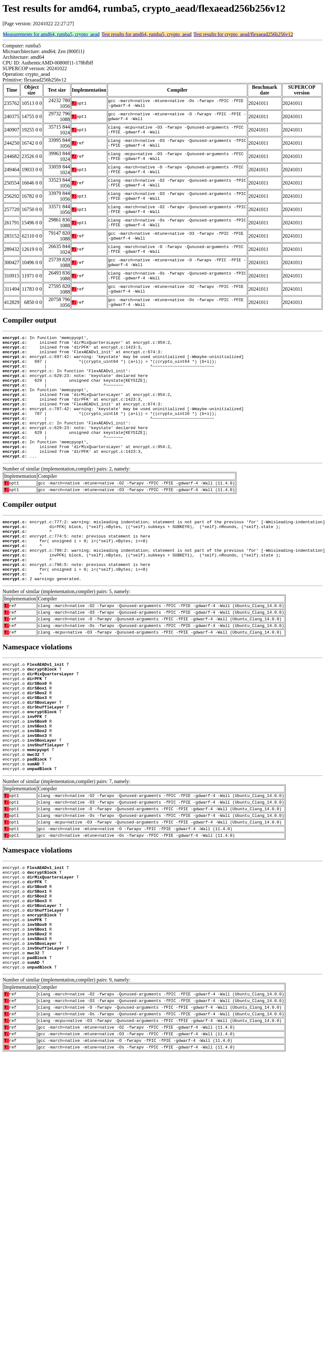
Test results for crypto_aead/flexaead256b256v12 (243, 34)
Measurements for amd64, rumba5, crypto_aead (51, 34)
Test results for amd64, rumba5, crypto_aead (147, 34)
